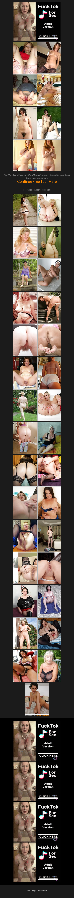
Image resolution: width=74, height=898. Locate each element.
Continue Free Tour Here (37, 181)
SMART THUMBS (42, 715)
